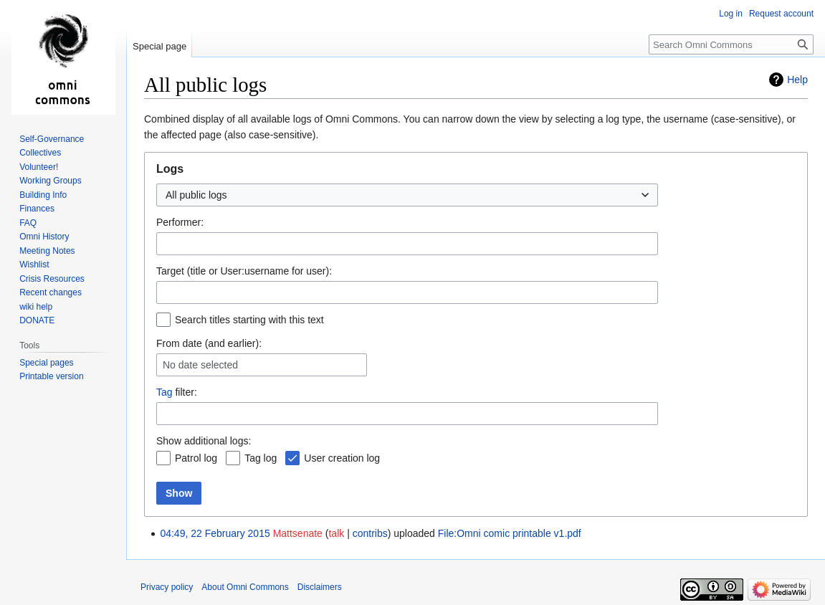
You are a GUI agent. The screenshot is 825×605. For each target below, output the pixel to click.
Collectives (40, 153)
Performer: (180, 222)
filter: (176, 392)
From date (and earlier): (209, 343)
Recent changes (50, 292)
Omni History (44, 237)
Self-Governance (51, 139)
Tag (164, 392)
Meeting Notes (47, 251)
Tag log (260, 458)
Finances (36, 209)
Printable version (51, 376)
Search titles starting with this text (249, 319)
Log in (731, 14)
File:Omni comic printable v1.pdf (509, 533)
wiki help (35, 307)
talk (336, 533)
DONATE (36, 320)
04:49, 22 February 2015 (215, 533)
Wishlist (34, 264)
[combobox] (407, 195)
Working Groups (50, 181)
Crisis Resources (52, 279)
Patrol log (196, 458)
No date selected (200, 365)
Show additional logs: (203, 441)
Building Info (43, 195)
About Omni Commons (244, 587)
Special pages (46, 363)
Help (797, 79)
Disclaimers (319, 587)
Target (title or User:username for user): (244, 271)
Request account (781, 14)
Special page (159, 46)
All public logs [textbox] (196, 195)
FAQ (28, 223)
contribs (370, 533)
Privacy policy (166, 587)
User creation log (342, 458)
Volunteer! (38, 167)
